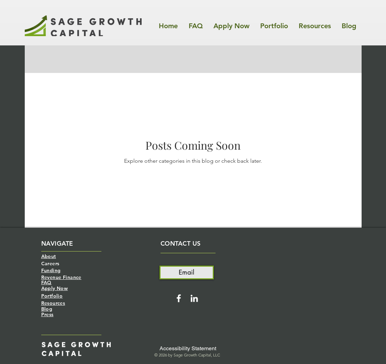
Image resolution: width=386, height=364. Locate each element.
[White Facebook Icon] (179, 298)
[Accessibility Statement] (188, 349)
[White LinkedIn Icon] (194, 298)
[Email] (186, 272)
